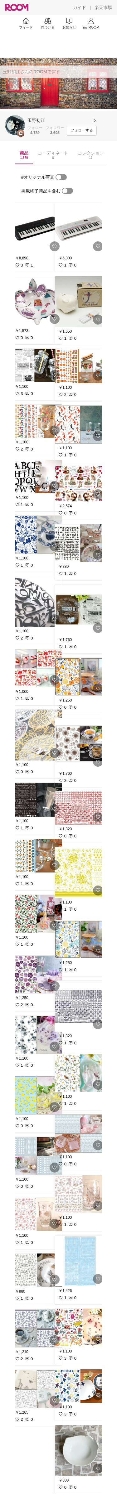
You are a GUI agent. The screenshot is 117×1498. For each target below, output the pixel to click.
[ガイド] (79, 7)
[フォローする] (82, 131)
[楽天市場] (103, 7)
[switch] (61, 177)
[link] (37, 228)
